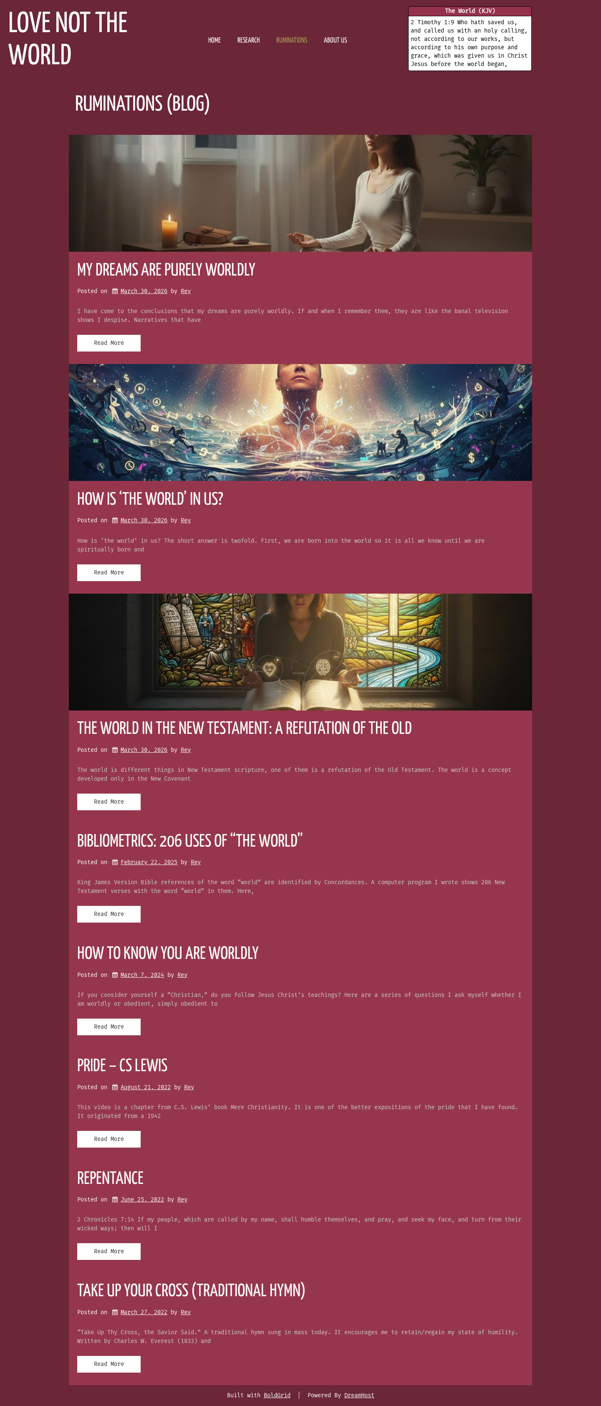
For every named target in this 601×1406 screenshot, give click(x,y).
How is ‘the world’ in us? (150, 499)
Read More (109, 342)
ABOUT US (335, 40)
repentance (110, 1179)
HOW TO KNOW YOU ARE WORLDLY (168, 954)
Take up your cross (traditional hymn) (191, 1291)
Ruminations (291, 40)
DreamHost (359, 1395)
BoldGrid (277, 1395)
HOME (214, 40)
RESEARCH (248, 40)
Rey (186, 291)
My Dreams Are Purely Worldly (166, 270)
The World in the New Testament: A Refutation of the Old (244, 729)
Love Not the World (67, 40)
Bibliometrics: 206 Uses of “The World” (190, 841)
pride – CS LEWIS (122, 1066)
